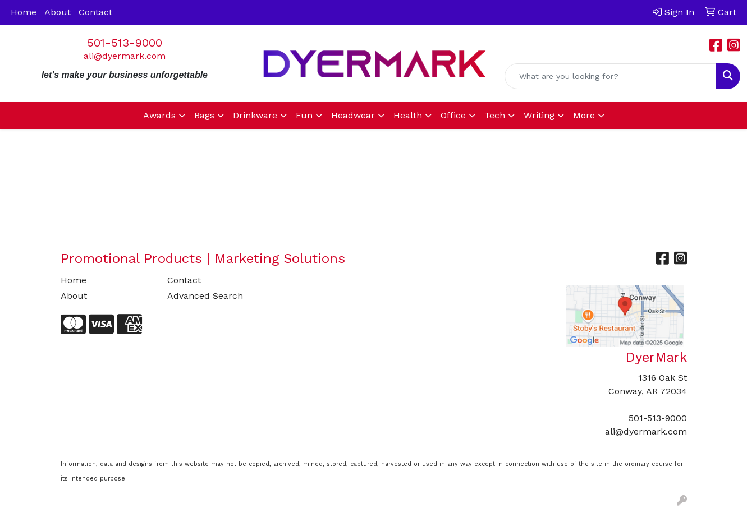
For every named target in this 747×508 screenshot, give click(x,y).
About (57, 12)
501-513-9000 (124, 42)
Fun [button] (304, 115)
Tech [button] (494, 115)
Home (23, 12)
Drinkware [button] (255, 115)
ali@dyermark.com (125, 55)
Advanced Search (205, 295)
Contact (95, 12)
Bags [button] (204, 115)
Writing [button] (539, 115)
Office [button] (453, 115)
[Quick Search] (611, 76)
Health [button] (407, 115)
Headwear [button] (353, 115)
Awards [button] (159, 115)
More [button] (584, 115)
